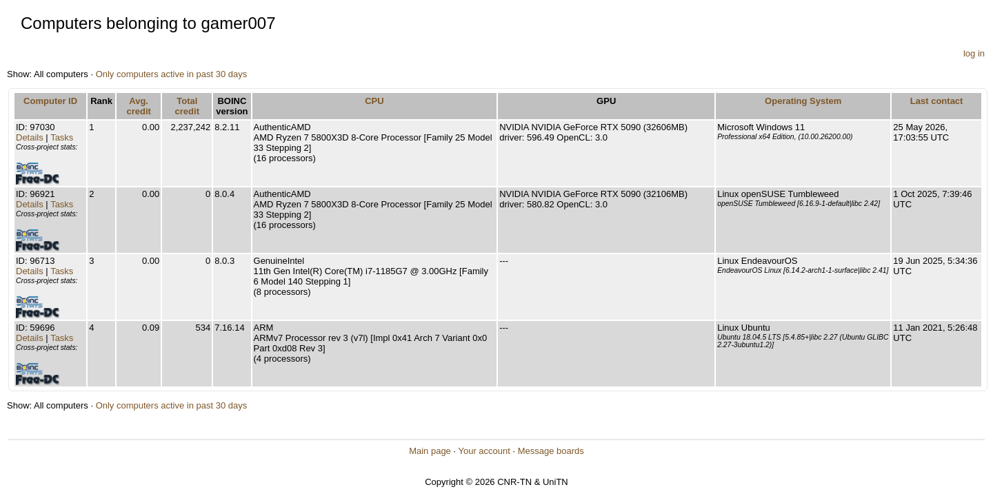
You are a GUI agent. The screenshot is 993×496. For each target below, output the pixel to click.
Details (29, 137)
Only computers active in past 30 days (172, 74)
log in (974, 53)
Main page (430, 451)
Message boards (551, 451)
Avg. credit (138, 106)
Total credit (187, 106)
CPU (374, 101)
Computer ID (50, 101)
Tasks (61, 137)
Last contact (936, 101)
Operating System (803, 101)
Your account (484, 451)
